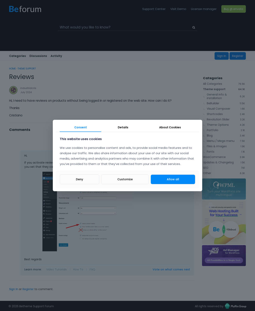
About (170, 127)
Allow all (173, 179)
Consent (80, 127)
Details (123, 127)
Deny (79, 179)
